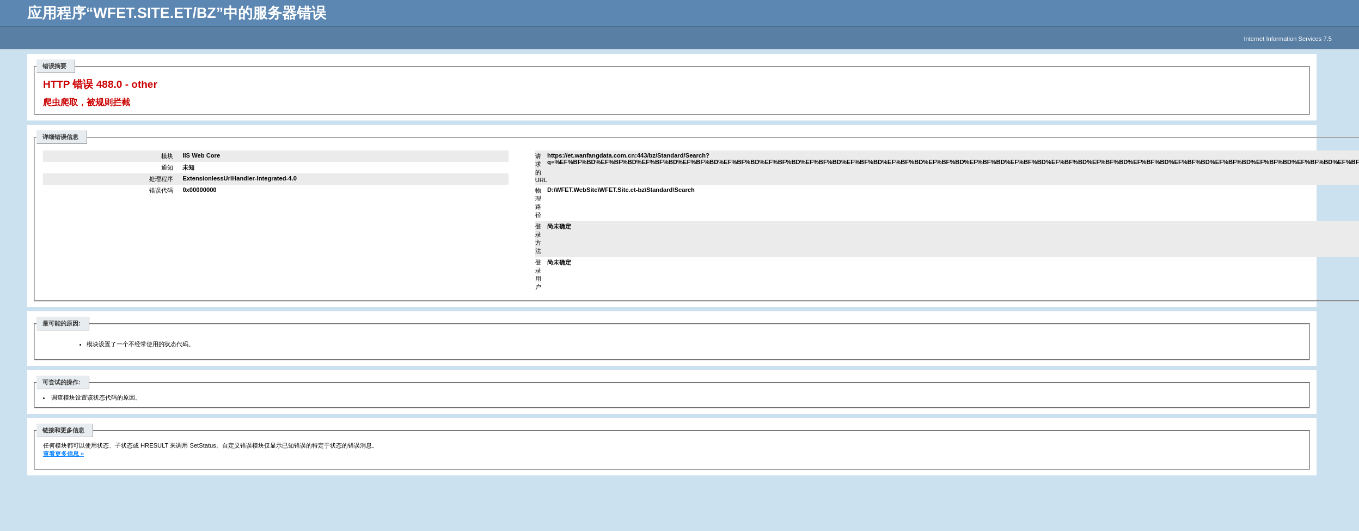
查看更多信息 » (63, 453)
